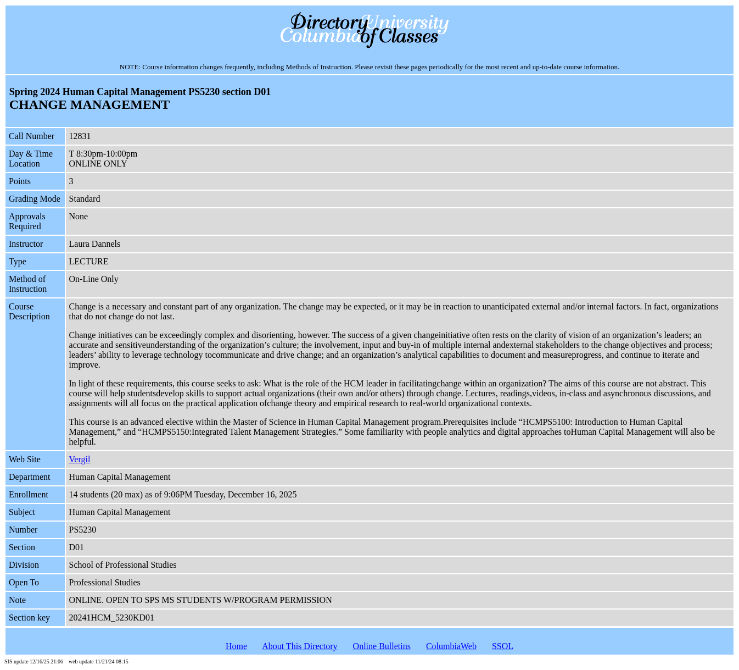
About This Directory (299, 646)
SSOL (502, 646)
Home (236, 646)
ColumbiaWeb (451, 646)
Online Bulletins (382, 646)
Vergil (80, 459)
